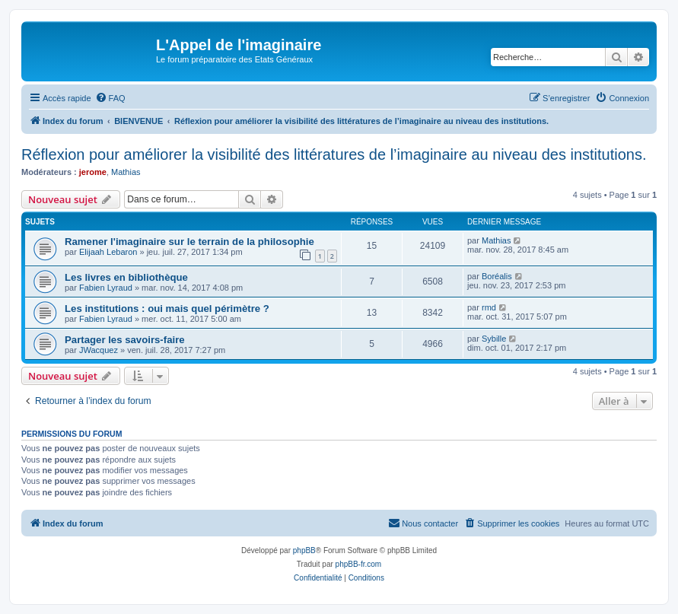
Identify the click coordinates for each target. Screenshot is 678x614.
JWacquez (98, 350)
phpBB (304, 550)
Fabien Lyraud (105, 287)
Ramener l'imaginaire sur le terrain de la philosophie (189, 241)
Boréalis (497, 276)
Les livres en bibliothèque (126, 277)
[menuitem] (110, 98)
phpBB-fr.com (359, 564)
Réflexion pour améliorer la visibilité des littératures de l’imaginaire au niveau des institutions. (334, 154)
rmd (489, 307)
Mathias (126, 172)
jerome (93, 172)
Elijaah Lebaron (108, 251)
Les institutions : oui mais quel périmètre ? (167, 308)
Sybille (494, 338)
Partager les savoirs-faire (125, 339)
